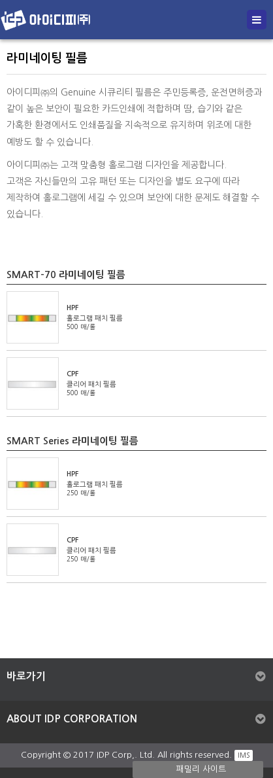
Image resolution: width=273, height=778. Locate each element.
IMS (243, 755)
